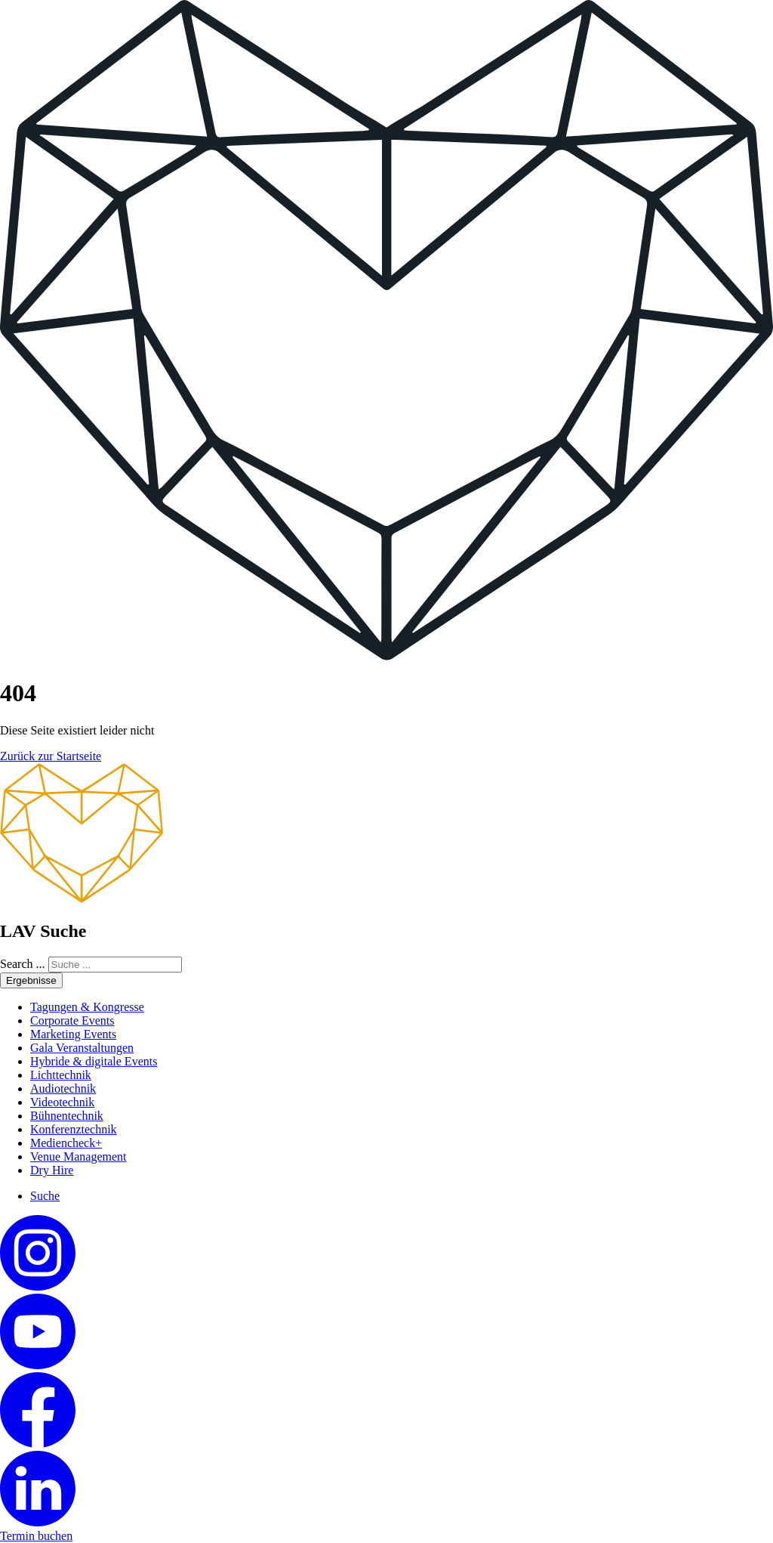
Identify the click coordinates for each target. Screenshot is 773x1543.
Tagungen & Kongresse (87, 1006)
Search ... (22, 963)
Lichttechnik (60, 1074)
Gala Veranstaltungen (82, 1047)
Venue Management (78, 1156)
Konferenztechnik (73, 1129)
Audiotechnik (63, 1088)
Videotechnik (62, 1102)
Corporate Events (72, 1020)
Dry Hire (51, 1170)
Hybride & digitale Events (93, 1061)
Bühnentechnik (66, 1115)
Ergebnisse (31, 980)
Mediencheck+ (66, 1142)
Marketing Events (73, 1034)
